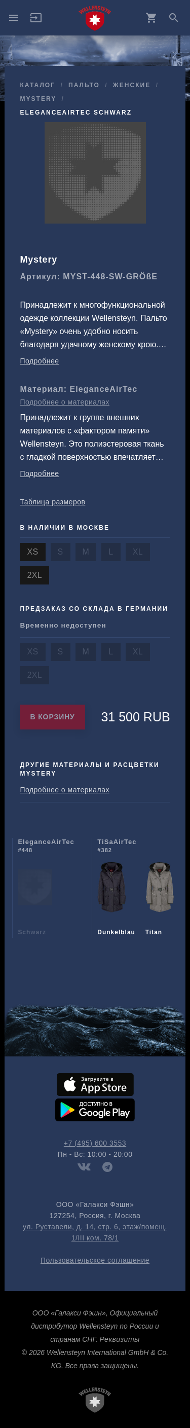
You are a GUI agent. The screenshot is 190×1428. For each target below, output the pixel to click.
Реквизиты (119, 1339)
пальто (84, 85)
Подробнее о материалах (64, 402)
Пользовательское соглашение (95, 1260)
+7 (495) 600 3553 (95, 1143)
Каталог (37, 85)
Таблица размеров (52, 502)
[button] (36, 21)
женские (132, 85)
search (174, 18)
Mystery (38, 98)
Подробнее (39, 361)
